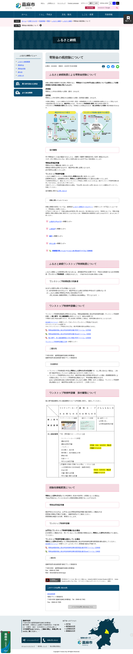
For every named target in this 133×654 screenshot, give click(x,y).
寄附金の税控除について (30, 25)
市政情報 (109, 14)
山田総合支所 (70, 628)
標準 (96, 3)
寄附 (48, 21)
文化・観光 (66, 14)
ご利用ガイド (51, 3)
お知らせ (21, 75)
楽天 (50, 236)
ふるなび (52, 229)
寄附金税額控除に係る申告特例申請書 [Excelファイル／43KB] (69, 334)
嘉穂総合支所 (70, 631)
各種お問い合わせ (52, 640)
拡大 (91, 3)
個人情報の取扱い (55, 646)
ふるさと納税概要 (24, 62)
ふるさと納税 (56, 21)
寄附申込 (21, 65)
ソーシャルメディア (33, 640)
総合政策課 (51, 594)
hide (1, 632)
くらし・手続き (45, 14)
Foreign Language (73, 3)
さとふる (52, 243)
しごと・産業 (87, 14)
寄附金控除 (21, 68)
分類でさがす (32, 21)
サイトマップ (61, 3)
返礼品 (20, 72)
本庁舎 (68, 624)
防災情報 (90, 8)
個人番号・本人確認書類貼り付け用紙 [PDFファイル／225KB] (69, 338)
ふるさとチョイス (55, 221)
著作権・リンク (42, 646)
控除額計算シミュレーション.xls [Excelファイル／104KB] (72, 251)
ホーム (24, 14)
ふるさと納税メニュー (28, 56)
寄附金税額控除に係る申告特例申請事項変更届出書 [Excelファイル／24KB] (74, 551)
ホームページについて (28, 646)
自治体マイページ (51, 322)
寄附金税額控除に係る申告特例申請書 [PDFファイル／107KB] (69, 330)
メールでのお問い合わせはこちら (82, 607)
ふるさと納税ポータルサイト (83, 207)
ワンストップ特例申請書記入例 (56, 341)
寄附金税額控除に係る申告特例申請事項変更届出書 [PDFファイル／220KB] (74, 547)
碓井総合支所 (70, 626)
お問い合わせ (62, 191)
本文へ (43, 3)
